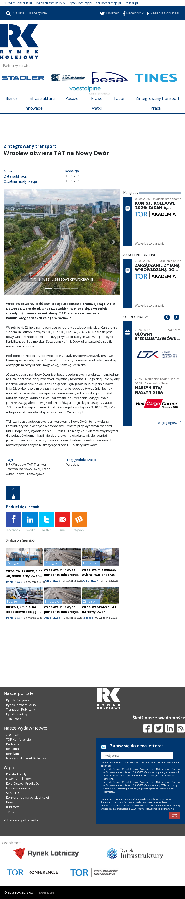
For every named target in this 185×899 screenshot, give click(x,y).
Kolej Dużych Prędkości (22, 783)
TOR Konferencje (18, 739)
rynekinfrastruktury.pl (51, 3)
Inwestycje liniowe (19, 778)
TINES (10, 812)
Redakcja (13, 744)
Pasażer (73, 98)
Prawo (97, 98)
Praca (156, 108)
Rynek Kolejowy (17, 700)
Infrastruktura (41, 98)
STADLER (12, 793)
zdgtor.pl (131, 3)
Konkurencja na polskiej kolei (27, 797)
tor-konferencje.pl (108, 3)
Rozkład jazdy (16, 774)
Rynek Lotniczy (17, 714)
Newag (11, 802)
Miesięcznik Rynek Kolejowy (26, 758)
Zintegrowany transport (157, 98)
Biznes (12, 98)
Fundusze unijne (18, 788)
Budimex (12, 807)
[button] (10, 242)
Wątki (96, 108)
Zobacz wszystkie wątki (21, 820)
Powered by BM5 (46, 892)
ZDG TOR (12, 735)
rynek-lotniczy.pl (81, 3)
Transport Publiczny (20, 709)
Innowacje (33, 108)
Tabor (119, 98)
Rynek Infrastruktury (21, 705)
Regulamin (13, 753)
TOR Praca (13, 719)
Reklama (12, 749)
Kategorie (38, 13)
